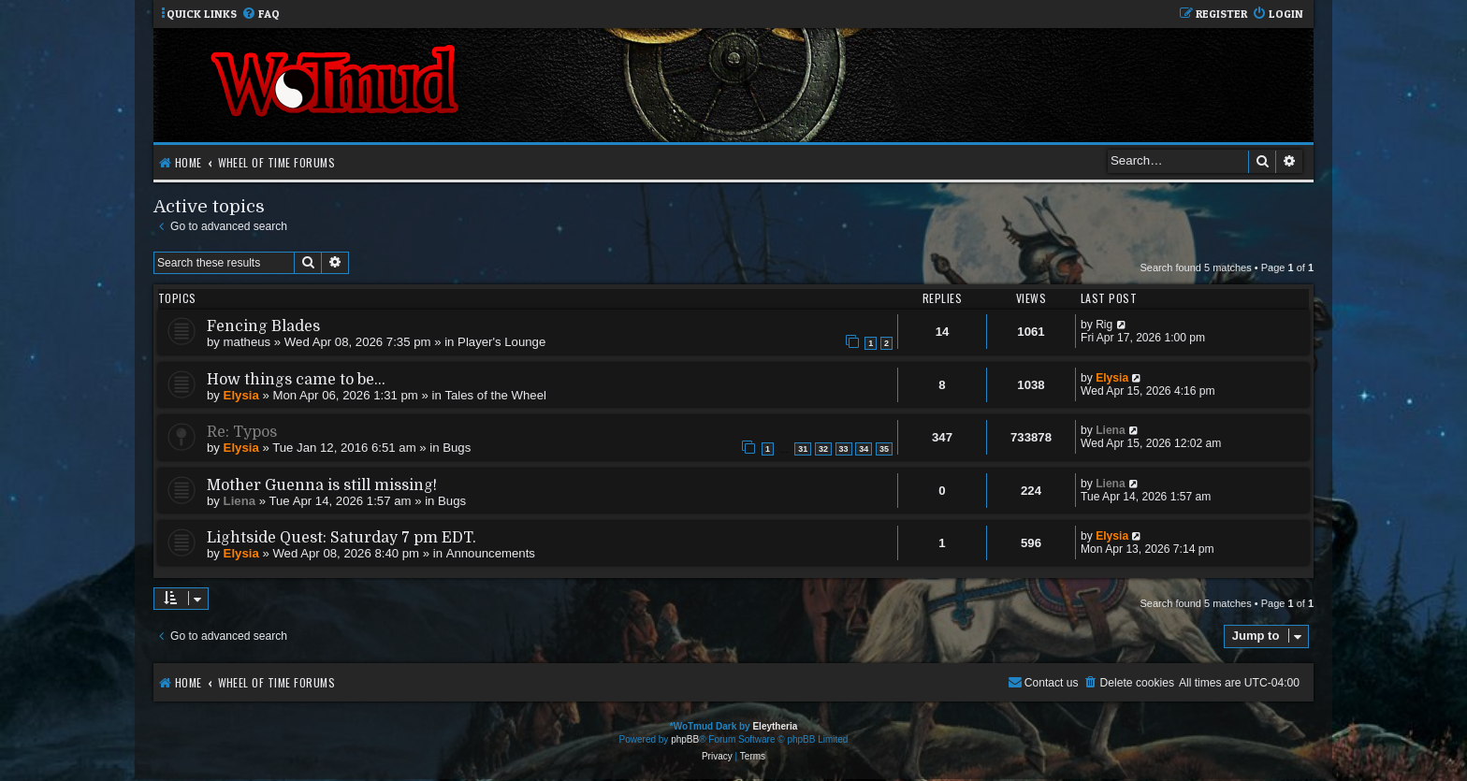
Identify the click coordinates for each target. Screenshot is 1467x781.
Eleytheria (774, 726)
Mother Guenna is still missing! (322, 485)
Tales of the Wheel (495, 395)
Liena (1111, 430)
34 (863, 449)
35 (884, 449)
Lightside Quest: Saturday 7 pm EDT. (341, 537)
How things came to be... (296, 379)
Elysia (241, 395)
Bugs (457, 448)
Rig (1104, 324)
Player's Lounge (501, 342)
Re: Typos (242, 432)
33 (844, 449)
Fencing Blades (263, 326)
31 (802, 449)
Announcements (490, 553)
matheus (247, 342)
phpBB (685, 739)
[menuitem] (260, 14)
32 (823, 449)
